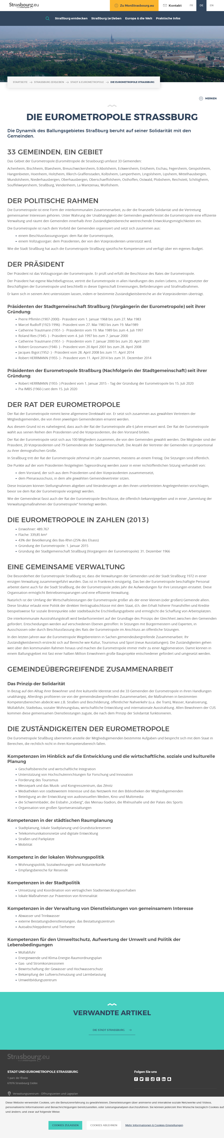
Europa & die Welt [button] (138, 18)
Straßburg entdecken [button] (71, 18)
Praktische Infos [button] (168, 18)
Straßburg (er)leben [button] (106, 18)
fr (191, 5)
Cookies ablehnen (103, 1125)
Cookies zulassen (65, 1125)
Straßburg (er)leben (49, 82)
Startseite (20, 82)
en (211, 5)
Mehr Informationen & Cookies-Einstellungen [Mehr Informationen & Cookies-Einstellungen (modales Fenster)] (154, 1125)
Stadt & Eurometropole (87, 82)
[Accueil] (23, 5)
